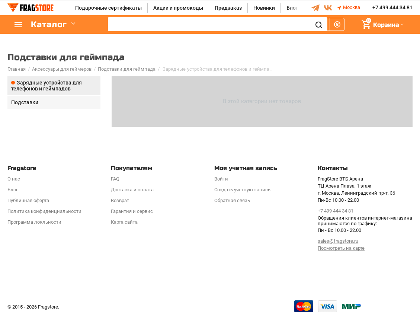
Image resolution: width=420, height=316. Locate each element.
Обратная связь (232, 200)
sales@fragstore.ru (338, 241)
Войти (221, 179)
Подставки (24, 102)
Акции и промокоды (178, 8)
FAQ (115, 179)
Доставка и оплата (132, 189)
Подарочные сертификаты (108, 8)
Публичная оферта (28, 200)
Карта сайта (124, 222)
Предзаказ (228, 8)
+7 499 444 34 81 (392, 8)
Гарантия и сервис (132, 211)
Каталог (52, 25)
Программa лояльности (34, 222)
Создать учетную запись (242, 189)
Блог (292, 8)
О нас (13, 179)
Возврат (120, 200)
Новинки (264, 8)
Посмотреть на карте (341, 248)
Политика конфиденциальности (44, 211)
